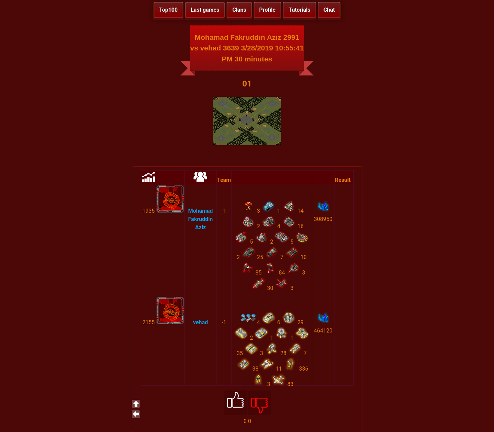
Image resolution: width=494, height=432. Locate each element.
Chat (329, 10)
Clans (239, 10)
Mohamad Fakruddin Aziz (200, 219)
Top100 (168, 10)
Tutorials (299, 10)
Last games (205, 10)
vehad (200, 322)
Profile (267, 10)
